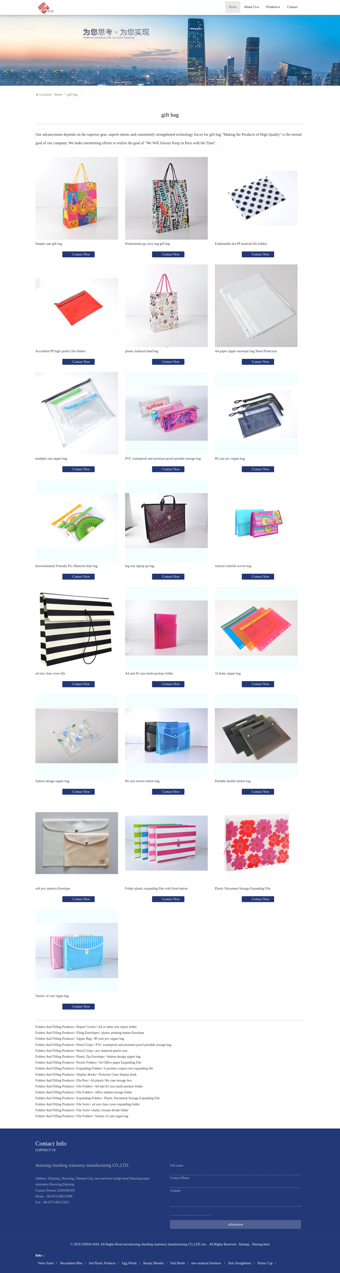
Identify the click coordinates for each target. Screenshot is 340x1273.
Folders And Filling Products (54, 1027)
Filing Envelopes (87, 1033)
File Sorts (82, 1104)
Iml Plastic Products (102, 1263)
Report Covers (86, 1027)
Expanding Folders (89, 1068)
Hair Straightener (239, 1263)
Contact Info (50, 1143)
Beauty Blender (153, 1263)
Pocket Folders (86, 1062)
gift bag (72, 94)
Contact (292, 7)
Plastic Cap (265, 1263)
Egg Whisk (129, 1263)
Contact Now (81, 254)
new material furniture (206, 1263)
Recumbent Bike (71, 1263)
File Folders (84, 1086)
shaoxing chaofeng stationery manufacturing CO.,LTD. (164, 1244)
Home (233, 7)
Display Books (86, 1074)
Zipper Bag (83, 1038)
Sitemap (243, 1244)
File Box (82, 1080)
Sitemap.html (261, 1244)
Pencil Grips (84, 1045)
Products (273, 7)
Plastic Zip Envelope (90, 1056)
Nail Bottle (177, 1263)
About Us (251, 7)
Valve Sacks (46, 1263)
